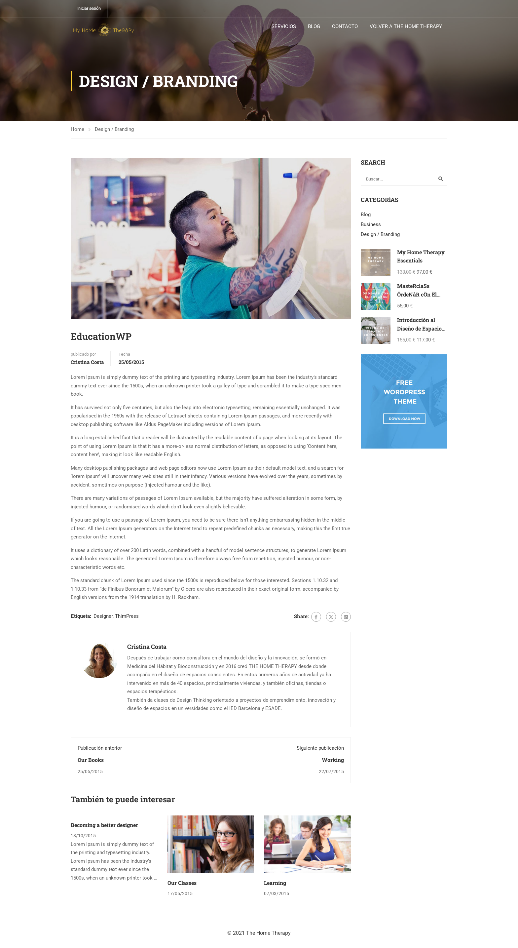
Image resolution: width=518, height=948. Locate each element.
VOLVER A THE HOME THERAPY (406, 26)
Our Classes (182, 882)
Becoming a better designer (104, 824)
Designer (103, 616)
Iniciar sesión (89, 8)
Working (333, 760)
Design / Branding (114, 129)
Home (77, 129)
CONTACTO (345, 26)
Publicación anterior (100, 748)
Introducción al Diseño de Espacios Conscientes (420, 328)
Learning (275, 882)
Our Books (91, 760)
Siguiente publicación (320, 748)
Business (371, 224)
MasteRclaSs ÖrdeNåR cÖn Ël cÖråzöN (417, 294)
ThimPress (127, 616)
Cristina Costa (87, 362)
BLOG (314, 26)
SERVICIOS (284, 26)
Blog (366, 214)
